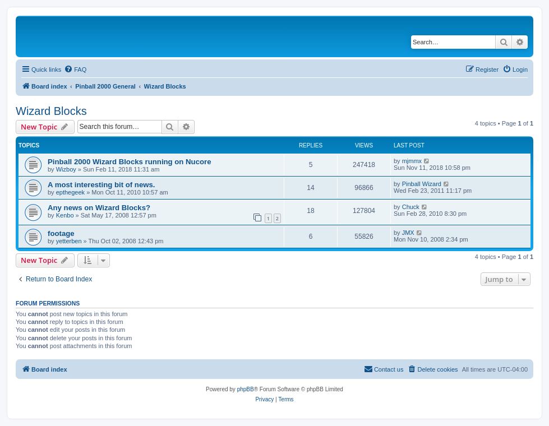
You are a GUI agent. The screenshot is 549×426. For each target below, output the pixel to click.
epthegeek (70, 192)
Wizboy (66, 169)
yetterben (69, 241)
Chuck (410, 206)
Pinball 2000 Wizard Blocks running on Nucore (129, 162)
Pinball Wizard (421, 183)
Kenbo (65, 215)
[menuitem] (75, 69)
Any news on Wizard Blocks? (99, 207)
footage (61, 233)
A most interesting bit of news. (101, 184)
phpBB (245, 389)
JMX (408, 232)
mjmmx (412, 161)
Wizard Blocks (51, 111)
